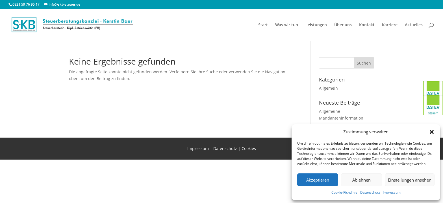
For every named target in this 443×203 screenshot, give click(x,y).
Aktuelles (414, 25)
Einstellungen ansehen (409, 180)
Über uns (343, 25)
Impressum (392, 192)
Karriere (390, 25)
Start (263, 25)
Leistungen (316, 25)
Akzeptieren (317, 180)
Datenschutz (370, 192)
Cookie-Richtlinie (344, 192)
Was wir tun (286, 25)
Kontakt (367, 25)
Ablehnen (361, 180)
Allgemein (328, 88)
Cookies (249, 148)
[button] (432, 132)
